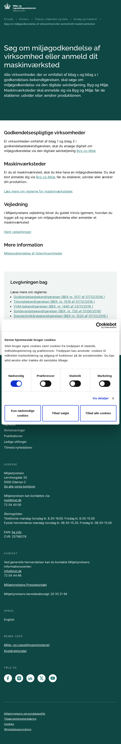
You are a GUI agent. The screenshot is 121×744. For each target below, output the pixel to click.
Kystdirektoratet (15, 651)
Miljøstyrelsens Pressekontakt (25, 585)
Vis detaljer (101, 398)
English (9, 619)
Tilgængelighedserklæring (20, 718)
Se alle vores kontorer (19, 486)
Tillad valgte (60, 413)
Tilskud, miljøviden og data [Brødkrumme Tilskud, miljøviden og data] (51, 19)
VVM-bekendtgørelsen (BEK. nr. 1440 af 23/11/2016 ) (53, 306)
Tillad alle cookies (98, 413)
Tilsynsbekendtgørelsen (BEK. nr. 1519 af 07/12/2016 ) (54, 302)
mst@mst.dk (12, 500)
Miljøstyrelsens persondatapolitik (24, 713)
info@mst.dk (13, 571)
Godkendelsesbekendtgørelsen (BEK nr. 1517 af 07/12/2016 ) (59, 297)
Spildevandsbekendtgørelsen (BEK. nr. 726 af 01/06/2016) (57, 311)
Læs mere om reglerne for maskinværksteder (38, 191)
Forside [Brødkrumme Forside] (8, 19)
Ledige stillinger (15, 442)
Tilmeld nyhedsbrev (18, 447)
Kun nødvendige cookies (23, 413)
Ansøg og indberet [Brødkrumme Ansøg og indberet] (85, 19)
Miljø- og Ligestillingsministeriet (27, 645)
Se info (17, 532)
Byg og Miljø (86, 151)
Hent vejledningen (17, 232)
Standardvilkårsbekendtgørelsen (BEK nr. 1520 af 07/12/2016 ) (61, 316)
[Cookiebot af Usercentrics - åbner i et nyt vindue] (98, 325)
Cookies (9, 724)
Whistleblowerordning (17, 729)
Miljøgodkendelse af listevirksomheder (33, 253)
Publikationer (13, 436)
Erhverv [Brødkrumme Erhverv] (24, 19)
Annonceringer (14, 430)
